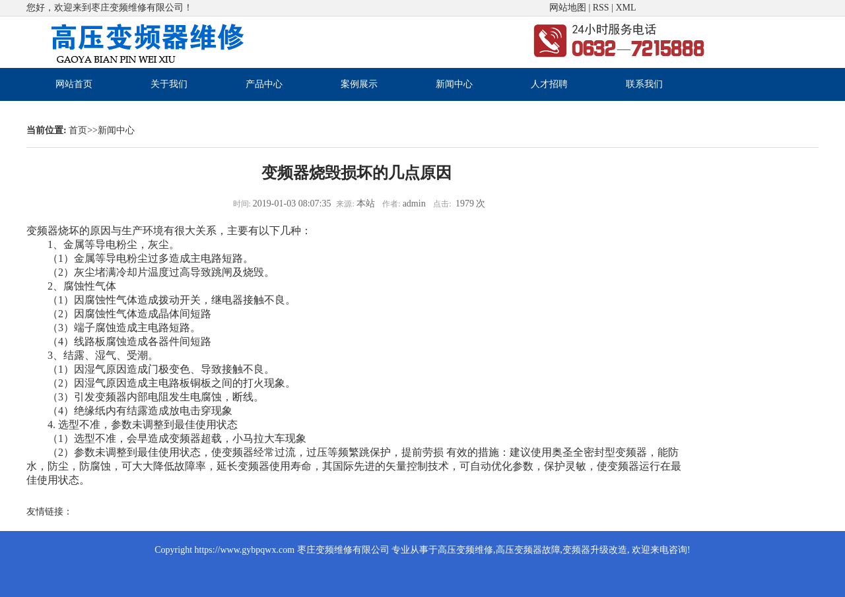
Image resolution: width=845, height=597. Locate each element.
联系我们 (644, 84)
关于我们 (169, 84)
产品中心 (264, 84)
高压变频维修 (465, 550)
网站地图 (567, 8)
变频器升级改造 (594, 550)
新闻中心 (454, 84)
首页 (78, 130)
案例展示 (359, 84)
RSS (601, 8)
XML (625, 8)
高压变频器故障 (528, 550)
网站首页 (73, 84)
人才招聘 (549, 84)
